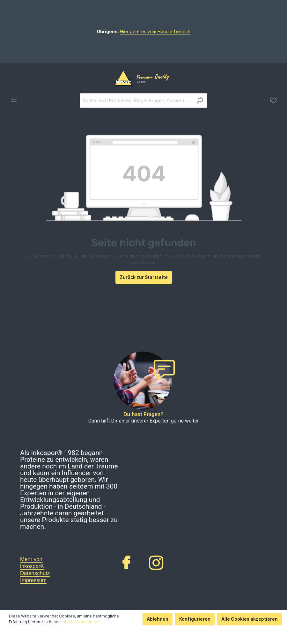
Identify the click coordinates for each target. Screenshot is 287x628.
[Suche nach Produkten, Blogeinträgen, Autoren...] (136, 100)
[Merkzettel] (273, 100)
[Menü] (13, 99)
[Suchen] (199, 100)
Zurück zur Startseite (144, 277)
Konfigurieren (194, 619)
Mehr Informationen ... (83, 621)
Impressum (33, 580)
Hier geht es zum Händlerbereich (155, 31)
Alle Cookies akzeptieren (249, 619)
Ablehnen (157, 619)
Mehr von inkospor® (32, 562)
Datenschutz (35, 573)
